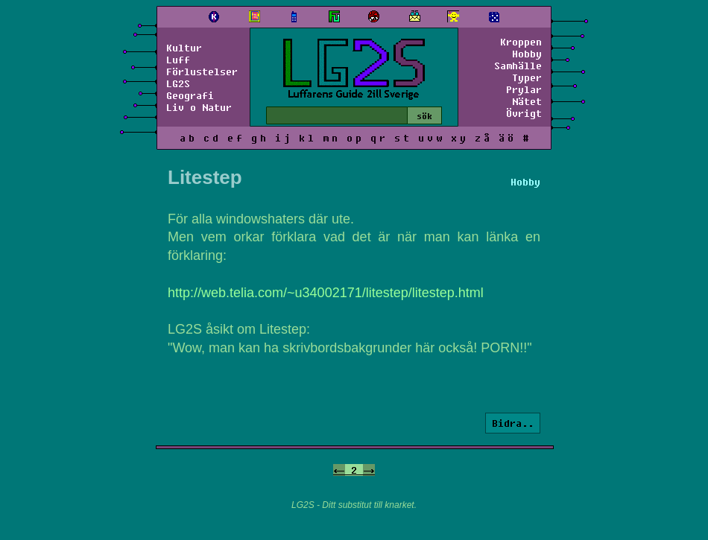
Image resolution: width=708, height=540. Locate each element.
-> (369, 470)
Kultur (184, 48)
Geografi (190, 95)
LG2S (178, 83)
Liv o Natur (199, 107)
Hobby (527, 54)
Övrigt (524, 113)
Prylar (524, 89)
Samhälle (518, 66)
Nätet (527, 101)
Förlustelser (202, 71)
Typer (527, 77)
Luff (178, 60)
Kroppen (521, 42)
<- (339, 470)
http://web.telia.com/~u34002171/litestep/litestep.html (326, 292)
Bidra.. (513, 423)
